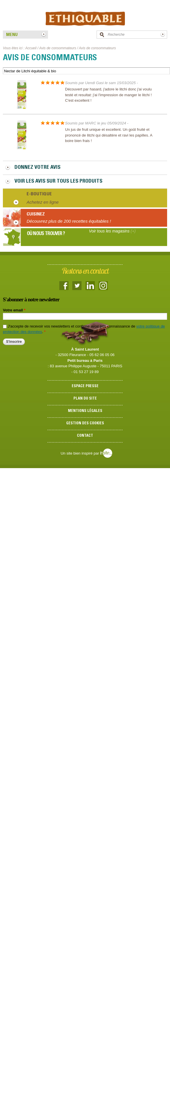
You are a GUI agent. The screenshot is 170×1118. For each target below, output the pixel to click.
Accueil (30, 48)
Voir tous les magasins (112, 231)
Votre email (14, 310)
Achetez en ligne (43, 202)
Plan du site (85, 399)
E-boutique (39, 194)
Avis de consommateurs (57, 48)
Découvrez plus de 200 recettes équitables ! (69, 221)
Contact (85, 436)
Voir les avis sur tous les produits (58, 181)
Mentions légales (85, 411)
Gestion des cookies (85, 423)
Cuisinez (36, 214)
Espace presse (85, 386)
